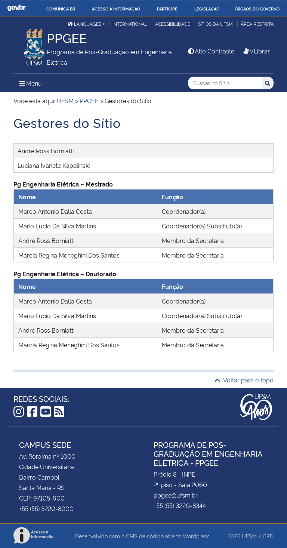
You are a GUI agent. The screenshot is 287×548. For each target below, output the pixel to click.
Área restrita (257, 24)
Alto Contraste (210, 51)
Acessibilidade (172, 24)
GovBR (16, 8)
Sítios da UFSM (215, 24)
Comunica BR (60, 9)
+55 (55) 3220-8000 (46, 508)
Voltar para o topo (244, 380)
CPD (268, 535)
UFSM (249, 535)
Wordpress (196, 535)
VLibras (256, 51)
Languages (84, 24)
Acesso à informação (116, 9)
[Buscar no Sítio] (225, 83)
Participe (167, 9)
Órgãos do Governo (257, 9)
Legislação (206, 9)
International (129, 24)
